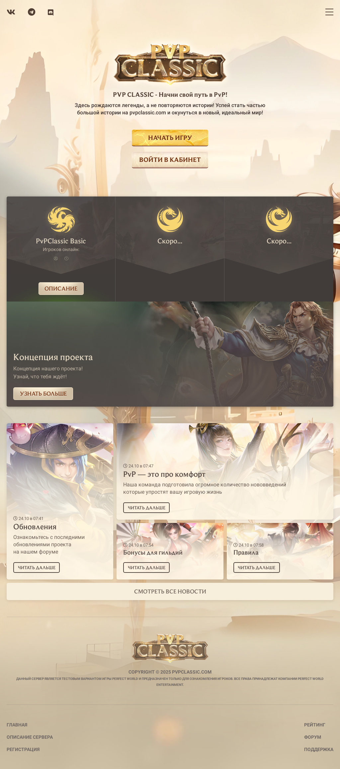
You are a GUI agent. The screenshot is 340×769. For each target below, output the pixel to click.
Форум (312, 737)
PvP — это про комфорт (164, 474)
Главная (17, 724)
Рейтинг (314, 724)
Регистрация (23, 749)
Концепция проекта (53, 356)
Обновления (34, 526)
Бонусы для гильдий (153, 552)
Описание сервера (30, 737)
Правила (246, 552)
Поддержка (318, 749)
